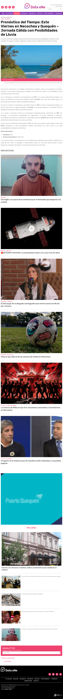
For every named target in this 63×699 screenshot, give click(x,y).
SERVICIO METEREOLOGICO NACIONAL (14, 82)
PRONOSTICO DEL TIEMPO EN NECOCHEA (30, 82)
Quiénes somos (28, 680)
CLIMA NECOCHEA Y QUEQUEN (45, 82)
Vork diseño (7, 661)
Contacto (36, 680)
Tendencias (58, 13)
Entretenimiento (49, 13)
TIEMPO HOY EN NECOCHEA (56, 82)
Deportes (40, 13)
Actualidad (9, 13)
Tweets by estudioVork (8, 658)
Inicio (3, 13)
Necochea (17, 13)
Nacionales (24, 13)
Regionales (32, 13)
